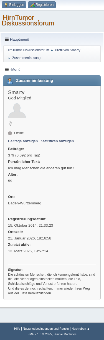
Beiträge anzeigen (23, 141)
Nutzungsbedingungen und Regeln (46, 328)
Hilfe (17, 328)
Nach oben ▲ (81, 328)
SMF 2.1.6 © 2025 (39, 334)
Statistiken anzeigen (57, 141)
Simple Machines (65, 334)
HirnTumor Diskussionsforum (28, 20)
